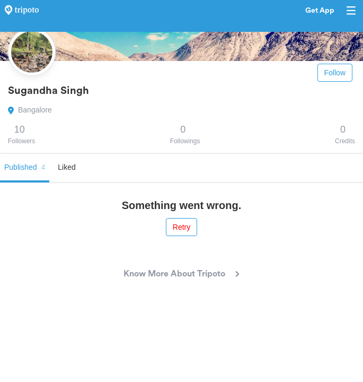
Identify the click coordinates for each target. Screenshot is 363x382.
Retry (181, 227)
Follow (335, 72)
